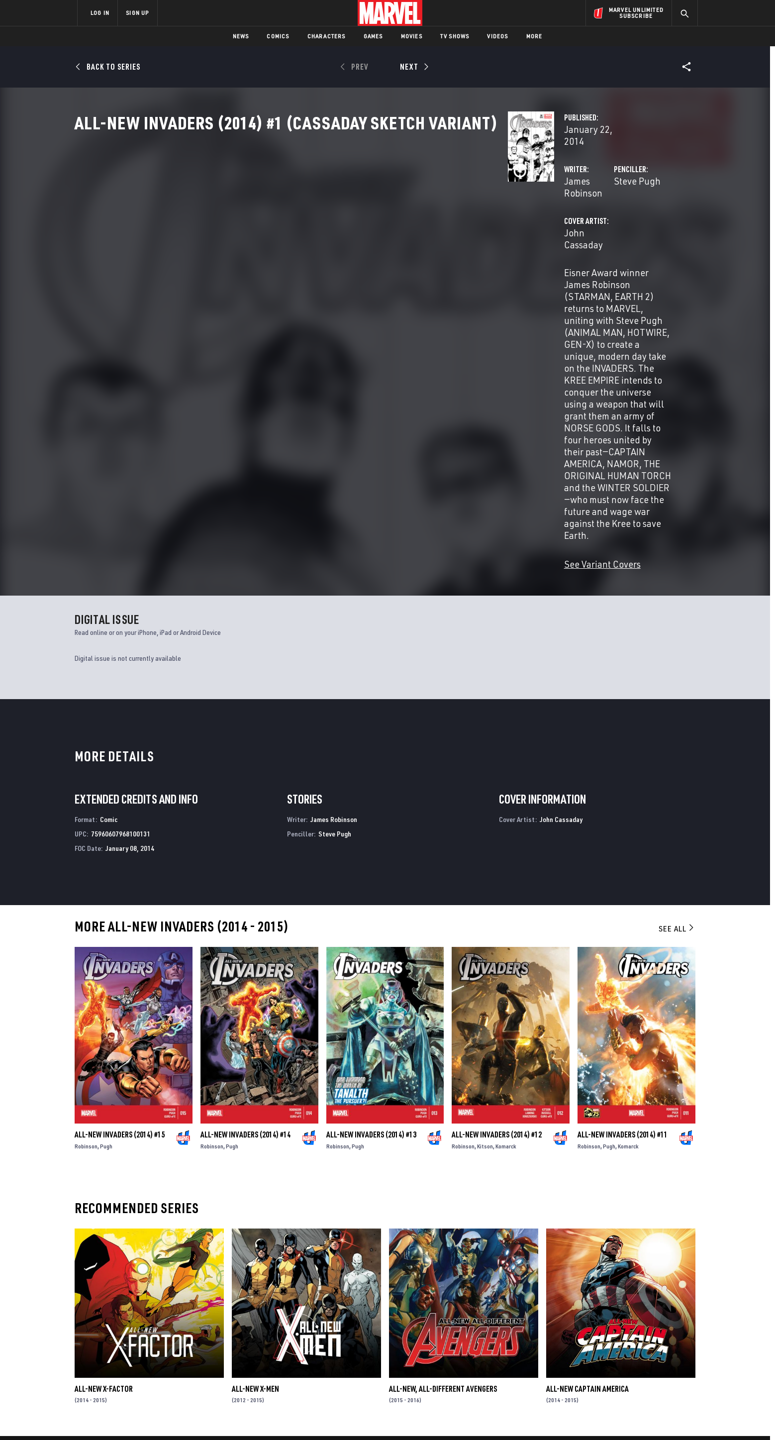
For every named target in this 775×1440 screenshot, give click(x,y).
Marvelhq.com (276, 1335)
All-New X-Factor (104, 1216)
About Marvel (181, 1307)
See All (677, 755)
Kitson (485, 973)
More (534, 36)
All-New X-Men (255, 1216)
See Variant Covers (299, 391)
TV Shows (455, 36)
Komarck (505, 973)
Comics (278, 36)
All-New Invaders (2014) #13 (371, 961)
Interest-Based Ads (559, 1416)
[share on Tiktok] (579, 1374)
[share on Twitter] (606, 1332)
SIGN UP (137, 12)
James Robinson (294, 234)
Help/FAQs (174, 1322)
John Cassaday (291, 274)
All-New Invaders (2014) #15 (120, 961)
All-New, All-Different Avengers (443, 1216)
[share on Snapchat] (606, 1353)
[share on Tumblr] (661, 1332)
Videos (497, 36)
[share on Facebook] (579, 1332)
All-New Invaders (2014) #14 (245, 961)
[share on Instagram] (634, 1332)
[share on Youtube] (579, 1353)
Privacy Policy (199, 1416)
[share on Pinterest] (634, 1353)
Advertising (272, 1307)
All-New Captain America (587, 1216)
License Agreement (497, 1416)
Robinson (86, 973)
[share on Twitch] (661, 1353)
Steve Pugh (485, 234)
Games (373, 36)
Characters (326, 36)
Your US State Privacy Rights (265, 1416)
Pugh (106, 973)
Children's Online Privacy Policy (419, 1416)
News (241, 36)
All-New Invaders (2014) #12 (497, 961)
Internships (178, 1350)
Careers (171, 1335)
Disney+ (265, 1322)
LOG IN (100, 12)
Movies (411, 36)
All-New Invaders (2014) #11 (623, 961)
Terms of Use (153, 1416)
